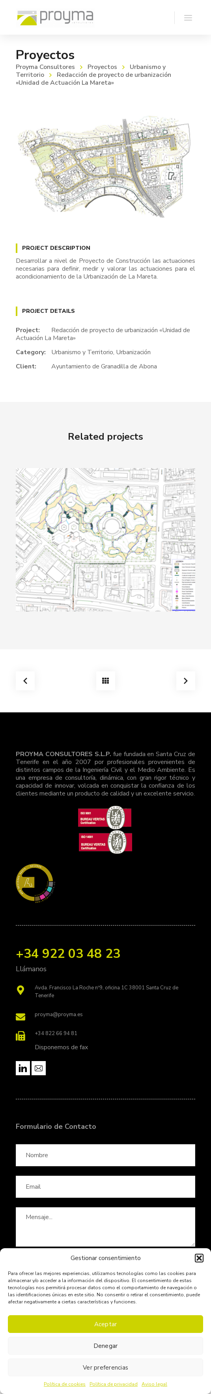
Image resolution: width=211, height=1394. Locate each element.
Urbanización (133, 352)
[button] (199, 1258)
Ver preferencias (105, 1368)
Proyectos (102, 67)
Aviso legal (154, 1384)
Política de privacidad (114, 1384)
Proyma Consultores (45, 67)
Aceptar (105, 1324)
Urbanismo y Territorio (82, 352)
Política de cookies (65, 1384)
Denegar (105, 1346)
